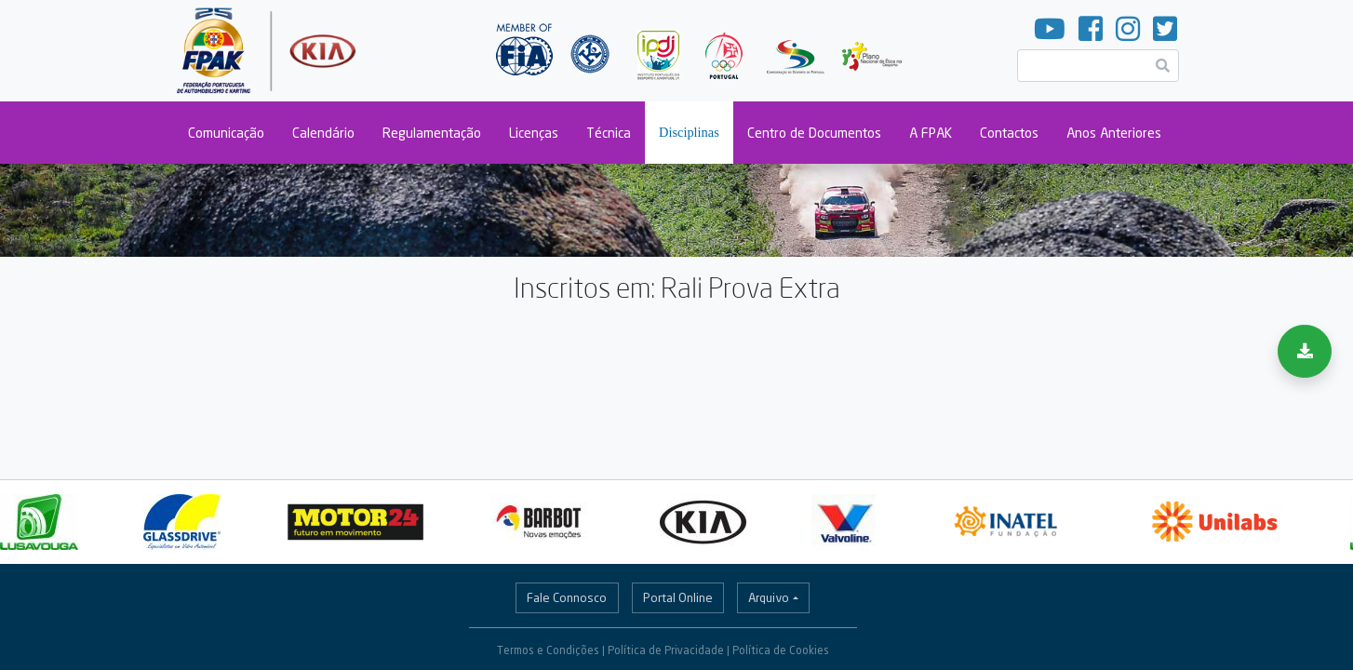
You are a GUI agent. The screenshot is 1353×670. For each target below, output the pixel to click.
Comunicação (226, 133)
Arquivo (768, 597)
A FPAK (930, 133)
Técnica (608, 133)
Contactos (1009, 133)
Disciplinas (689, 132)
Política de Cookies (780, 650)
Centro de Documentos (814, 133)
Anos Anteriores (1113, 133)
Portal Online (678, 597)
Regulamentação (431, 133)
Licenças (533, 133)
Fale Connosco (567, 597)
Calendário (323, 133)
